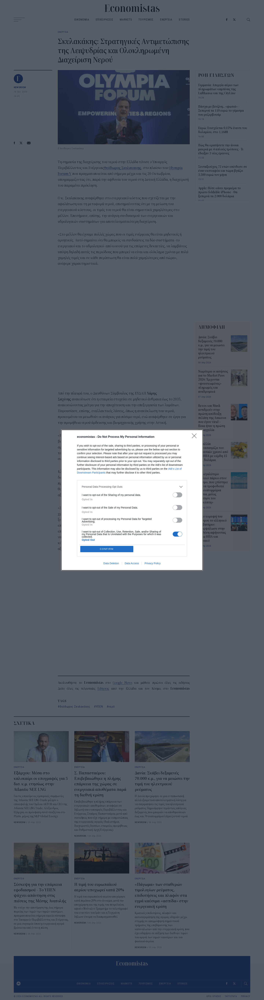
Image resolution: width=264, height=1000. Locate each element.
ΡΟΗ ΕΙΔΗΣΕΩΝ (216, 75)
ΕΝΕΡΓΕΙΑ (166, 19)
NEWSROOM (20, 87)
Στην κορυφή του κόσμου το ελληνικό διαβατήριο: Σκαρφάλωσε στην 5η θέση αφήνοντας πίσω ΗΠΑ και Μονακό (212, 529)
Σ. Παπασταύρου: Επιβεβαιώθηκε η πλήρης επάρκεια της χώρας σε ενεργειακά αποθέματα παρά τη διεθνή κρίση (100, 784)
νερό (111, 706)
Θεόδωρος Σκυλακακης (122, 168)
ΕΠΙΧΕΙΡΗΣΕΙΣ (104, 19)
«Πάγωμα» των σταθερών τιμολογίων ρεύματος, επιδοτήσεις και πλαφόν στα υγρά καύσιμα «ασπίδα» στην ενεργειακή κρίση (161, 895)
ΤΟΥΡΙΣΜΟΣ (146, 19)
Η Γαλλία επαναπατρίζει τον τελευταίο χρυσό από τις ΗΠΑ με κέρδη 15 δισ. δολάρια (213, 452)
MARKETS (126, 19)
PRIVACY (245, 996)
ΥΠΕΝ (99, 706)
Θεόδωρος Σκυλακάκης (75, 706)
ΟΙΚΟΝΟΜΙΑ (81, 19)
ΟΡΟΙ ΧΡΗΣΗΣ (213, 996)
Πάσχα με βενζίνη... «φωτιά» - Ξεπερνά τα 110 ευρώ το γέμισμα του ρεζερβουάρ (221, 111)
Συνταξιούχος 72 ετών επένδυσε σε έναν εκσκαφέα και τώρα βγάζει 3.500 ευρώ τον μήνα (222, 171)
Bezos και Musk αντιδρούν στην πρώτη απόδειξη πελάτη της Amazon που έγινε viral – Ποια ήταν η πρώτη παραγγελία (212, 418)
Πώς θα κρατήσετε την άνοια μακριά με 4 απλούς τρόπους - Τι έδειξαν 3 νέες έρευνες (220, 149)
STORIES (184, 19)
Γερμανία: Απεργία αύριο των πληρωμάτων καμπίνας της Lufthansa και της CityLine (218, 89)
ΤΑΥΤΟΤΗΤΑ (231, 996)
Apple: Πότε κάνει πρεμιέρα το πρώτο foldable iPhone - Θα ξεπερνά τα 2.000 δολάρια (219, 192)
